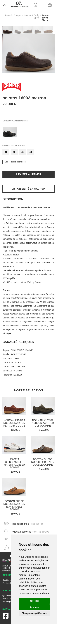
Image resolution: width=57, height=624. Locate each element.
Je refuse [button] (34, 607)
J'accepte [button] (34, 601)
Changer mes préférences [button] (34, 613)
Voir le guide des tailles (15, 162)
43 (22, 152)
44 (30, 152)
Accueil (8, 15)
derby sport (37, 16)
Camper (18, 15)
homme (27, 15)
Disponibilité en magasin (28, 188)
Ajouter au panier (28, 174)
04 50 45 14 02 (9, 568)
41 (6, 152)
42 (14, 152)
